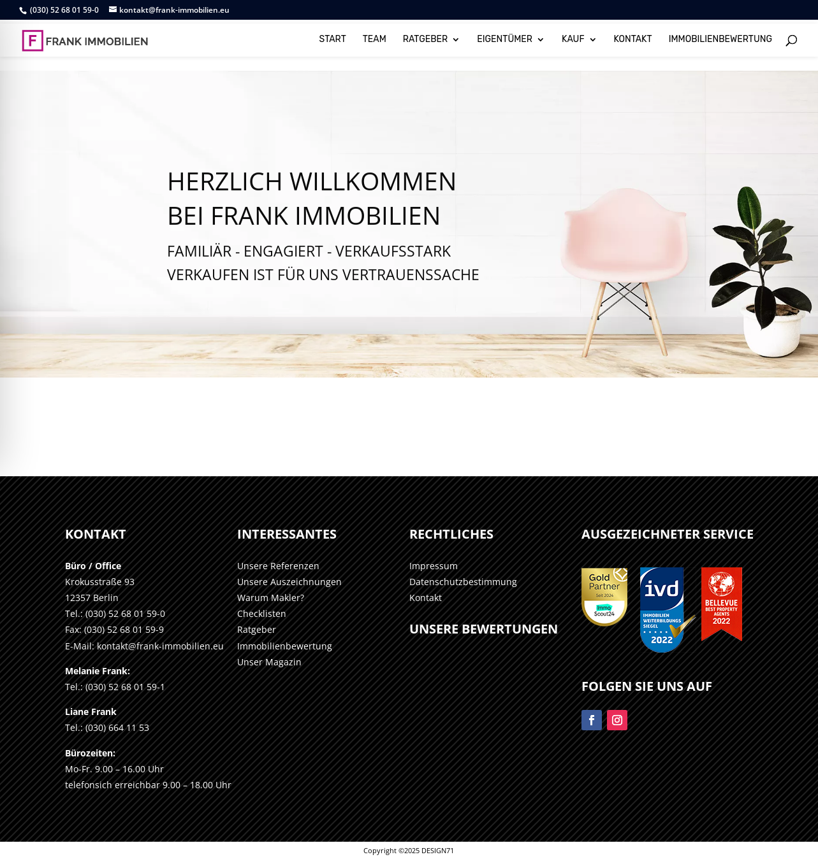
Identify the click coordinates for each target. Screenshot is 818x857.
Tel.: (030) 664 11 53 (107, 727)
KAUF (573, 36)
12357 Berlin (92, 597)
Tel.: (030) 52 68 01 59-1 (115, 687)
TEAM (374, 36)
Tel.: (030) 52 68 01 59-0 (115, 613)
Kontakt (425, 597)
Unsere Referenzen (278, 566)
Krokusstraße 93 (100, 582)
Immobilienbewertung (284, 646)
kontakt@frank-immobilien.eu (160, 646)
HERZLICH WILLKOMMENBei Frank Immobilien (311, 221)
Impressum (433, 566)
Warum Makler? (270, 597)
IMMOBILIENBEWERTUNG (720, 36)
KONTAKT (633, 36)
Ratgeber (256, 629)
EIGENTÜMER (504, 36)
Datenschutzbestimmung (463, 582)
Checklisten (261, 613)
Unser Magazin (269, 662)
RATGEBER (425, 36)
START (332, 36)
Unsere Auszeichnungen (289, 582)
